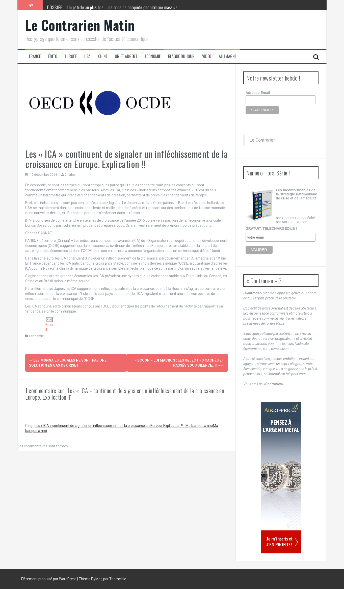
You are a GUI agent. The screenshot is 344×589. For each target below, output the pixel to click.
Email (49, 324)
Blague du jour (181, 56)
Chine (102, 56)
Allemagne (227, 56)
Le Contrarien (263, 140)
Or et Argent (126, 56)
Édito (52, 56)
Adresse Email (258, 93)
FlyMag (96, 579)
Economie (153, 56)
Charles (70, 174)
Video (206, 56)
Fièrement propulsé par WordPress (49, 579)
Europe (71, 56)
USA (87, 56)
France (35, 56)
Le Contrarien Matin (80, 25)
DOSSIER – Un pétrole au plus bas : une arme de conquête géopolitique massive (112, 7)
